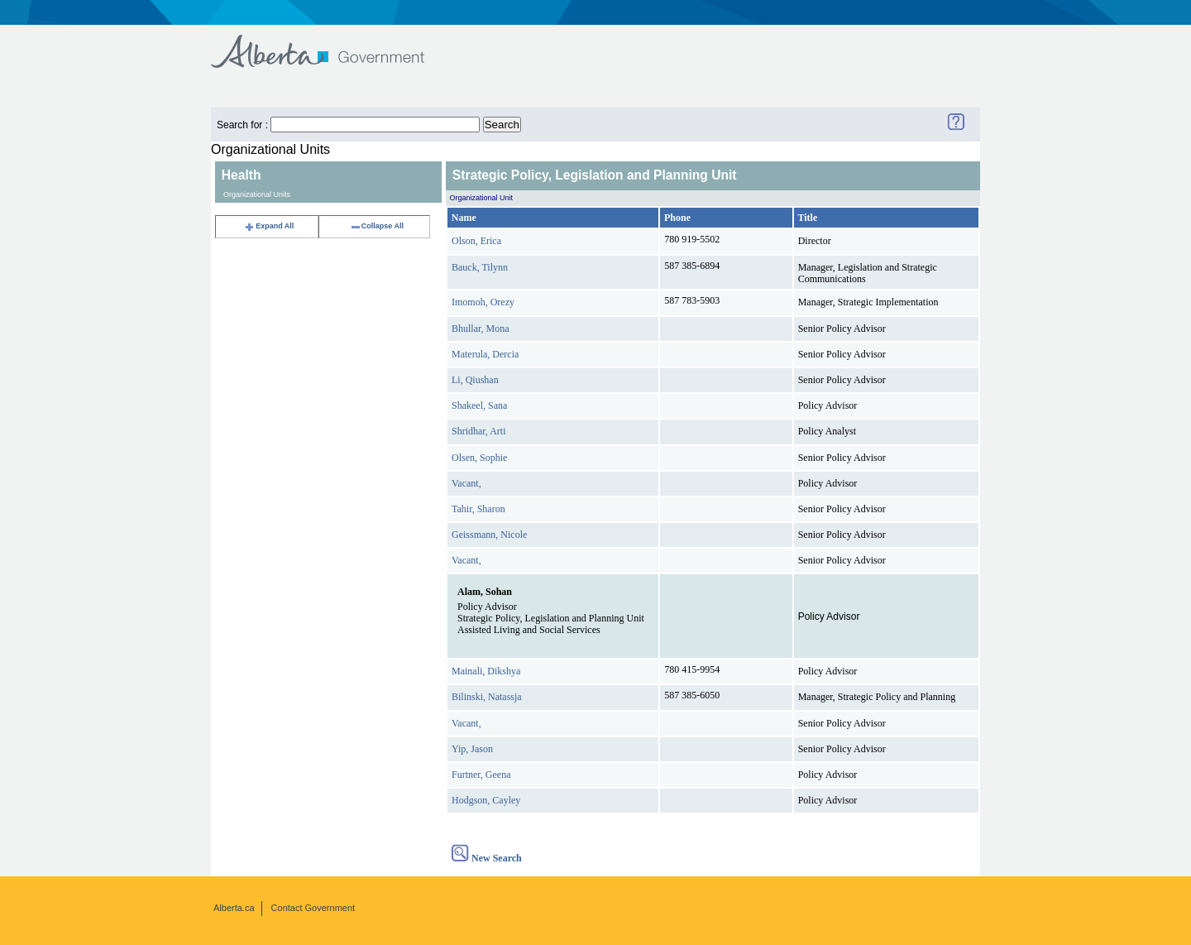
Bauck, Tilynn (480, 267)
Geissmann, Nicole (489, 534)
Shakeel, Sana (479, 405)
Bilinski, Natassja (487, 697)
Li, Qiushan (475, 380)
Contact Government (313, 908)
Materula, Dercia (485, 354)
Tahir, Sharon (478, 509)
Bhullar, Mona (480, 328)
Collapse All (377, 226)
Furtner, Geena (481, 774)
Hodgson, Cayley (486, 800)
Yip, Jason (472, 749)
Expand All (269, 226)
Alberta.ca (234, 908)
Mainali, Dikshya (486, 671)
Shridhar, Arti (479, 431)
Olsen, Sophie (479, 457)
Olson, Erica (476, 241)
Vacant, (466, 483)
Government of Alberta (331, 43)
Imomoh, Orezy (483, 302)
